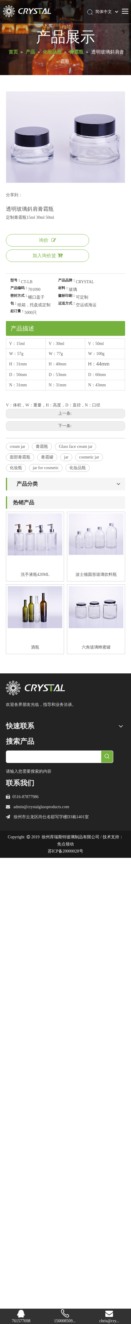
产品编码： (19, 288)
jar (66, 457)
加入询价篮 (47, 255)
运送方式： (67, 303)
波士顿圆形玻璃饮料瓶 (96, 574)
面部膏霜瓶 (20, 457)
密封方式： (19, 296)
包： (13, 303)
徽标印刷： (67, 296)
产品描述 (22, 328)
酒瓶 (35, 647)
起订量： (17, 311)
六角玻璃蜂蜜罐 (96, 647)
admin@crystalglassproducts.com (41, 807)
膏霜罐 (47, 457)
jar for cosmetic (46, 468)
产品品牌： (67, 280)
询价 (47, 240)
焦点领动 (65, 844)
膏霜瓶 (42, 446)
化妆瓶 (16, 468)
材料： (63, 288)
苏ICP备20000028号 (65, 851)
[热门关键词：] (107, 757)
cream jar (17, 446)
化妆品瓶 (77, 468)
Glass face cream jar (75, 446)
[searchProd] (53, 757)
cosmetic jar (89, 457)
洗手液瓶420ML (35, 574)
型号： (15, 280)
